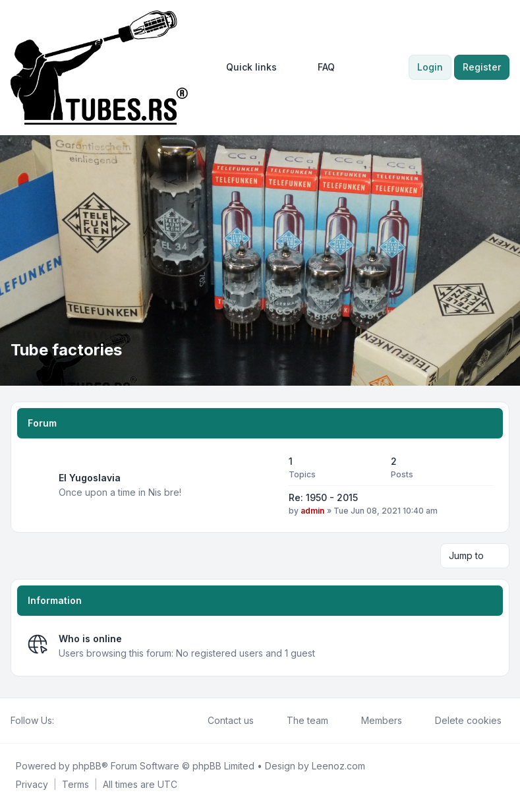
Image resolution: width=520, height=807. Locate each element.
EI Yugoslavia (90, 477)
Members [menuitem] (373, 721)
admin (312, 511)
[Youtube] (83, 720)
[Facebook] (62, 720)
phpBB (86, 765)
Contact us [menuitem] (222, 721)
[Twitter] (72, 720)
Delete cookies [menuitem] (460, 721)
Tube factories (66, 349)
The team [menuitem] (299, 721)
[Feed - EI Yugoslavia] (267, 485)
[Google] (93, 720)
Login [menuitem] (430, 67)
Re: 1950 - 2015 (323, 497)
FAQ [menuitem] (318, 67)
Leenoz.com (338, 765)
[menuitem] (245, 67)
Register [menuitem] (482, 67)
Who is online (90, 638)
